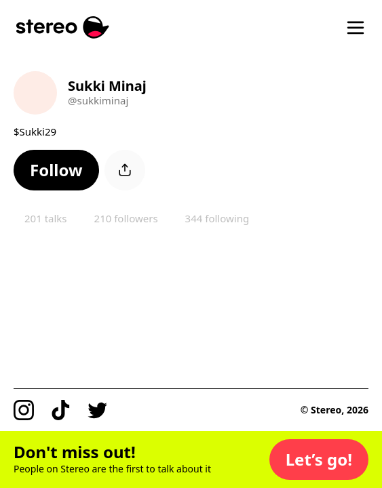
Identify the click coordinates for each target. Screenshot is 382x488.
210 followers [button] (126, 218)
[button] (56, 170)
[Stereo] (62, 27)
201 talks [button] (45, 218)
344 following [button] (217, 218)
